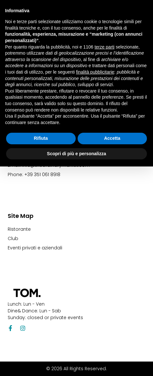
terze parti (105, 46)
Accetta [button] (112, 138)
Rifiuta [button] (41, 138)
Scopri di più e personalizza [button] (76, 153)
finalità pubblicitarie (95, 72)
